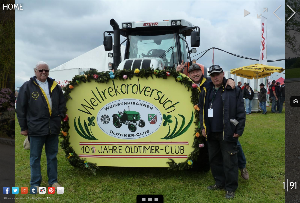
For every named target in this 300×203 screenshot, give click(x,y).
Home (13, 7)
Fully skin (54, 198)
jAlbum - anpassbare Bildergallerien (24, 198)
